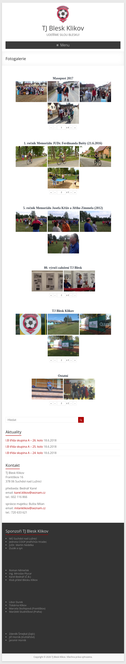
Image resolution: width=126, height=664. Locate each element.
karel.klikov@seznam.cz (29, 493)
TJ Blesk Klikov (63, 28)
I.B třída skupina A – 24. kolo (24, 453)
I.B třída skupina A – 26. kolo (24, 440)
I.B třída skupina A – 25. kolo (24, 447)
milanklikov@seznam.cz (29, 508)
